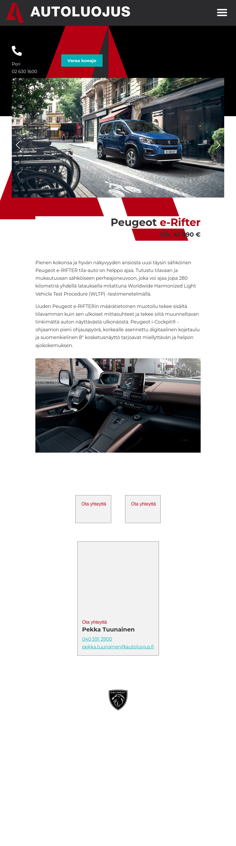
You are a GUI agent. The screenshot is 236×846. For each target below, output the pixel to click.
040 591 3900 (97, 639)
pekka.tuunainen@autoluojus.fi (118, 647)
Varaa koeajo (82, 60)
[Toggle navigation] (222, 13)
